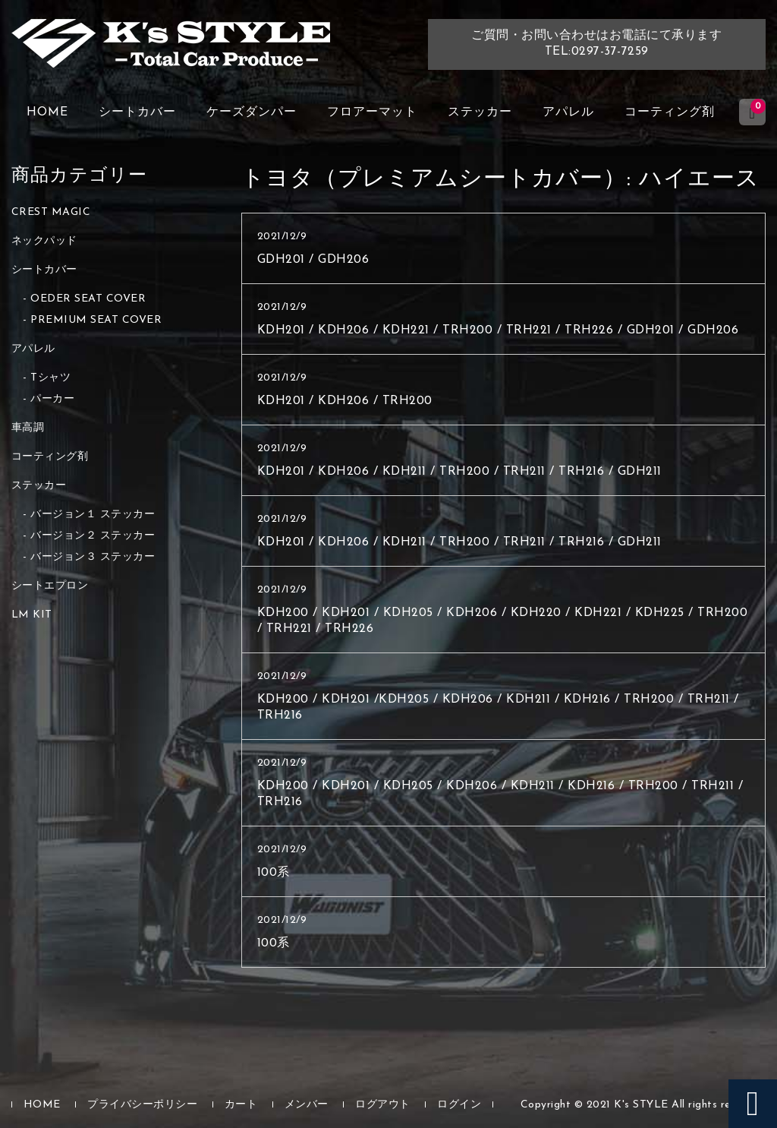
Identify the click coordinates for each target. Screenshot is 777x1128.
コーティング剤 (669, 112)
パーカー (52, 399)
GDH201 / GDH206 (313, 260)
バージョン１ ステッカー (92, 514)
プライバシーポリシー (142, 1105)
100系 (273, 873)
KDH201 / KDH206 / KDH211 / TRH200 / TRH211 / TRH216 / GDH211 (459, 472)
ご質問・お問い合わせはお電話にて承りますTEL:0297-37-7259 (596, 44)
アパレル (568, 112)
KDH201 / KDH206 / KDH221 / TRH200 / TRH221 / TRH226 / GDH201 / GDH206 (498, 330)
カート (241, 1105)
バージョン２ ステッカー (92, 536)
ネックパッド (44, 241)
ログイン (459, 1105)
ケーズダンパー (251, 112)
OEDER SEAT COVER (88, 299)
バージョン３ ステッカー (92, 557)
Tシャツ (50, 378)
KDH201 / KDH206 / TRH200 (345, 401)
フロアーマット (372, 112)
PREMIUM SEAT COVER (96, 320)
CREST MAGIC (51, 212)
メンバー (307, 1105)
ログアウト (383, 1105)
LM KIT (31, 615)
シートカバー (137, 112)
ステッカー (480, 112)
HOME (47, 112)
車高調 (28, 428)
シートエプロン (50, 586)
